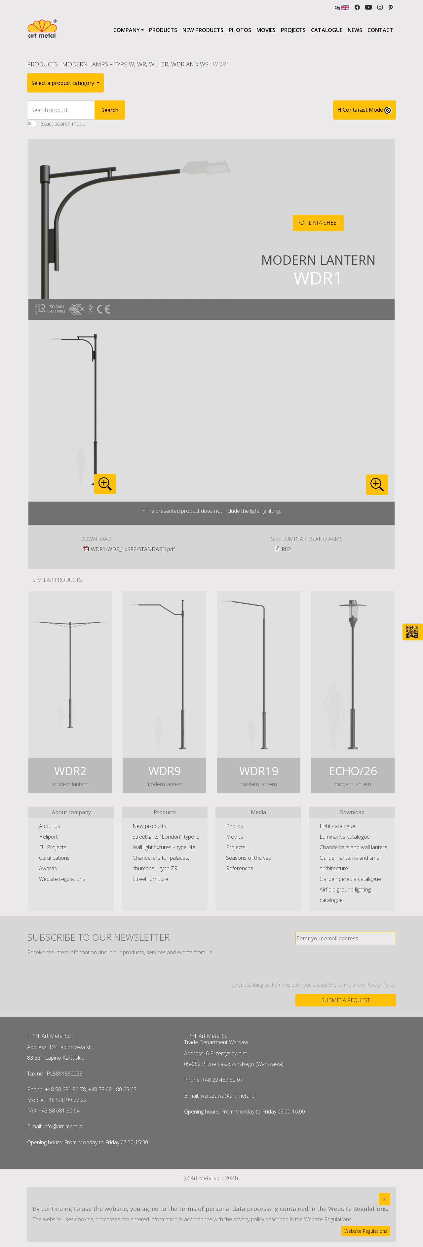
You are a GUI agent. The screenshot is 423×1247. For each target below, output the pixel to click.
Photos (240, 30)
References (239, 868)
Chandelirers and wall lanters (353, 847)
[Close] (384, 1199)
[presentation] (345, 963)
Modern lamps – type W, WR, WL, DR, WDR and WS (135, 64)
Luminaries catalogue (345, 836)
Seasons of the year (249, 857)
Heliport (48, 836)
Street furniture (150, 879)
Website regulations (62, 879)
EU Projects (52, 847)
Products (163, 30)
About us (49, 826)
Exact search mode (63, 123)
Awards (48, 868)
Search (110, 110)
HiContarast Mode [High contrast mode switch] (364, 110)
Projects (293, 30)
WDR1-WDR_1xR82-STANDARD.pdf (133, 549)
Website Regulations (365, 1231)
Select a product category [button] (63, 83)
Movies (266, 30)
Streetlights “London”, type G (166, 836)
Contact (380, 30)
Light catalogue (337, 826)
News (355, 30)
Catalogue (326, 30)
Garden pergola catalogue (350, 879)
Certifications (54, 857)
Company (126, 30)
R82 (286, 549)
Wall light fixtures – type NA (164, 847)
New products (202, 30)
